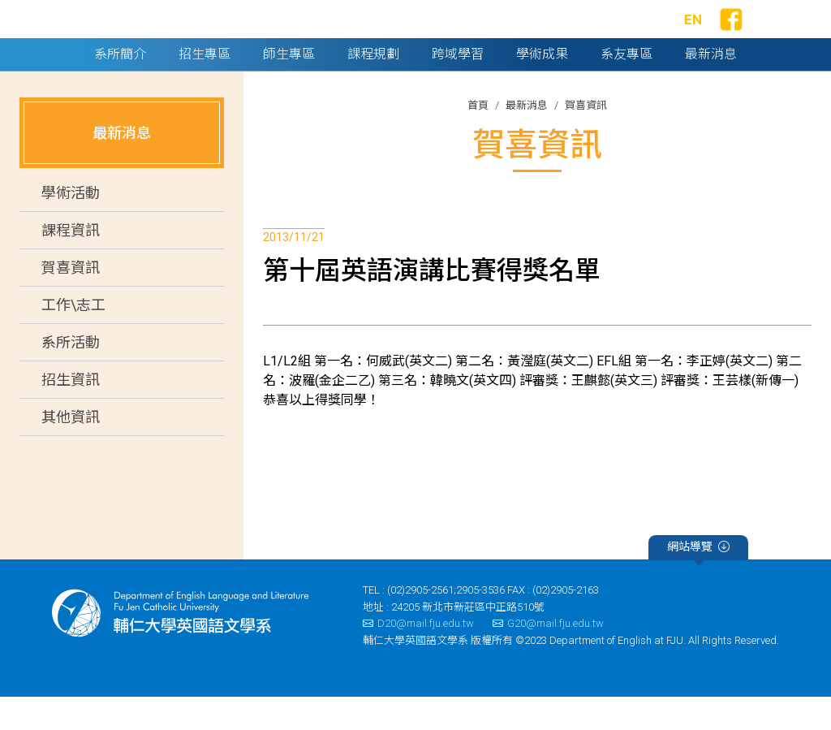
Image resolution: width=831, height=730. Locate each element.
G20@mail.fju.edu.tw (548, 657)
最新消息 (527, 138)
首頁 (478, 138)
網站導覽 (698, 583)
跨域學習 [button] (458, 87)
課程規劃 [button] (373, 87)
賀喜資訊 (70, 301)
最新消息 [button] (711, 87)
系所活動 (70, 376)
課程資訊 (70, 264)
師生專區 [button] (289, 87)
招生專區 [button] (204, 87)
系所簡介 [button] (120, 87)
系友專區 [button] (626, 87)
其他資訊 (70, 451)
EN (693, 36)
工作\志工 (73, 339)
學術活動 (70, 226)
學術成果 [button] (542, 87)
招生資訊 (70, 413)
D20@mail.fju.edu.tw (418, 657)
